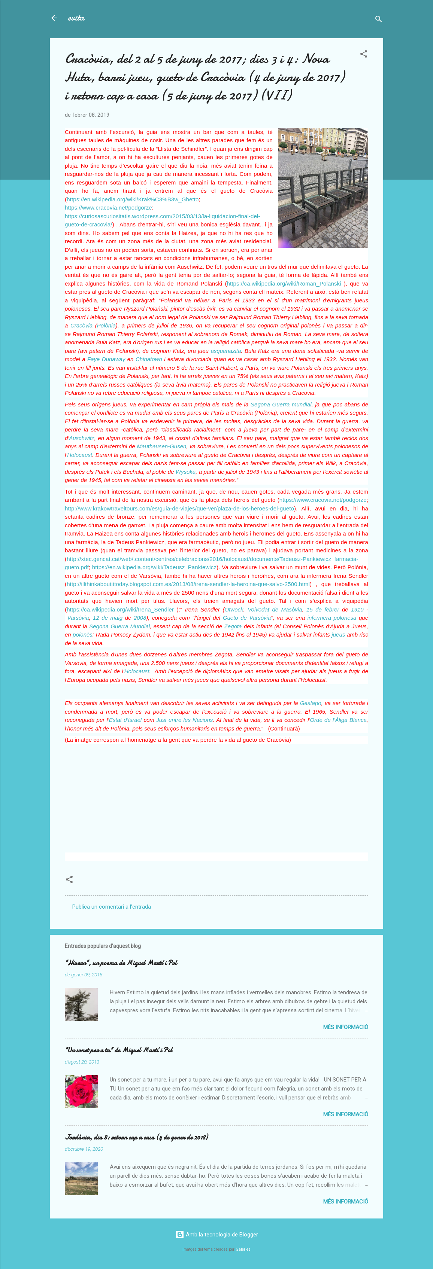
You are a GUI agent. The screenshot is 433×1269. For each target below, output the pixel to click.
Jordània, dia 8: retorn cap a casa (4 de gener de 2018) (136, 1137)
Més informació (345, 1027)
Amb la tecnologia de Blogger (216, 1234)
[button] (363, 55)
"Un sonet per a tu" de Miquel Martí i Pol (118, 1050)
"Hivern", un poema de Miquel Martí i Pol (121, 963)
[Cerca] (378, 20)
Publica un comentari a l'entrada (111, 906)
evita (76, 18)
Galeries (243, 1249)
